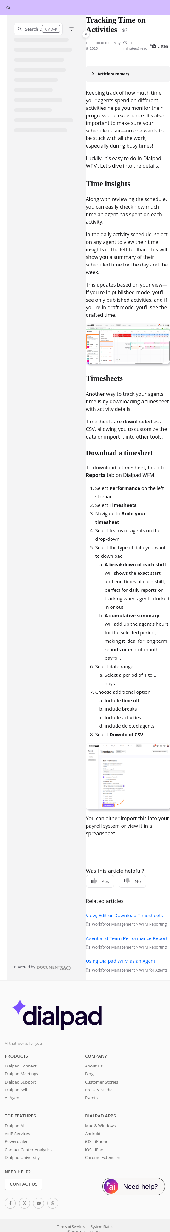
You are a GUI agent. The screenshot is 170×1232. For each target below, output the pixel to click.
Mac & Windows (100, 1125)
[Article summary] (128, 74)
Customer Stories (101, 1082)
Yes (100, 881)
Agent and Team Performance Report (127, 938)
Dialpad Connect (21, 1066)
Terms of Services (71, 1226)
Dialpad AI (14, 1125)
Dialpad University (22, 1157)
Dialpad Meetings (21, 1074)
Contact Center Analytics (28, 1149)
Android (92, 1133)
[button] (38, 29)
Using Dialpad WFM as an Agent (121, 961)
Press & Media (98, 1090)
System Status (102, 1226)
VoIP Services (17, 1133)
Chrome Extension (102, 1157)
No (132, 881)
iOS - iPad (94, 1149)
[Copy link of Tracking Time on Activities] (124, 30)
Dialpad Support (20, 1082)
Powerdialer (16, 1141)
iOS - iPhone (96, 1141)
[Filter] (71, 29)
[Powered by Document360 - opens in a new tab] (42, 967)
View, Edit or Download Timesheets (124, 915)
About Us (94, 1066)
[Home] (8, 8)
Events (91, 1097)
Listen (160, 46)
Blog (89, 1074)
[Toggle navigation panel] (86, 34)
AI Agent (13, 1097)
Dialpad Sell (16, 1090)
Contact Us (23, 1184)
